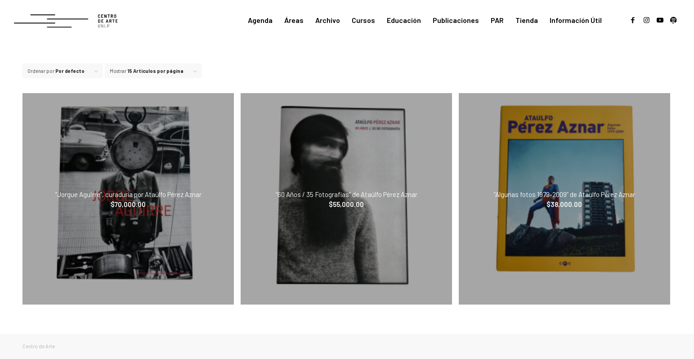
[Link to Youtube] (660, 20)
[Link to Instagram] (646, 20)
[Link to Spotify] (673, 20)
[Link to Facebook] (633, 20)
